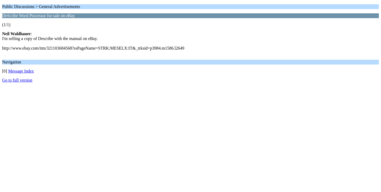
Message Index (21, 71)
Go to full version (17, 80)
